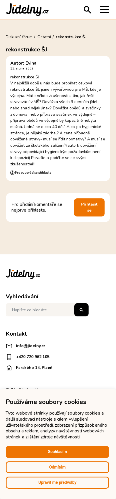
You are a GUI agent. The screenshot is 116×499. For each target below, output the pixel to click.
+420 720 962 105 (27, 356)
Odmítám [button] (57, 467)
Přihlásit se (89, 207)
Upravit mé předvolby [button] (57, 482)
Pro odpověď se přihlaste (33, 173)
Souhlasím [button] (57, 451)
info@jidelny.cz (25, 346)
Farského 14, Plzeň (29, 367)
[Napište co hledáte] (47, 309)
